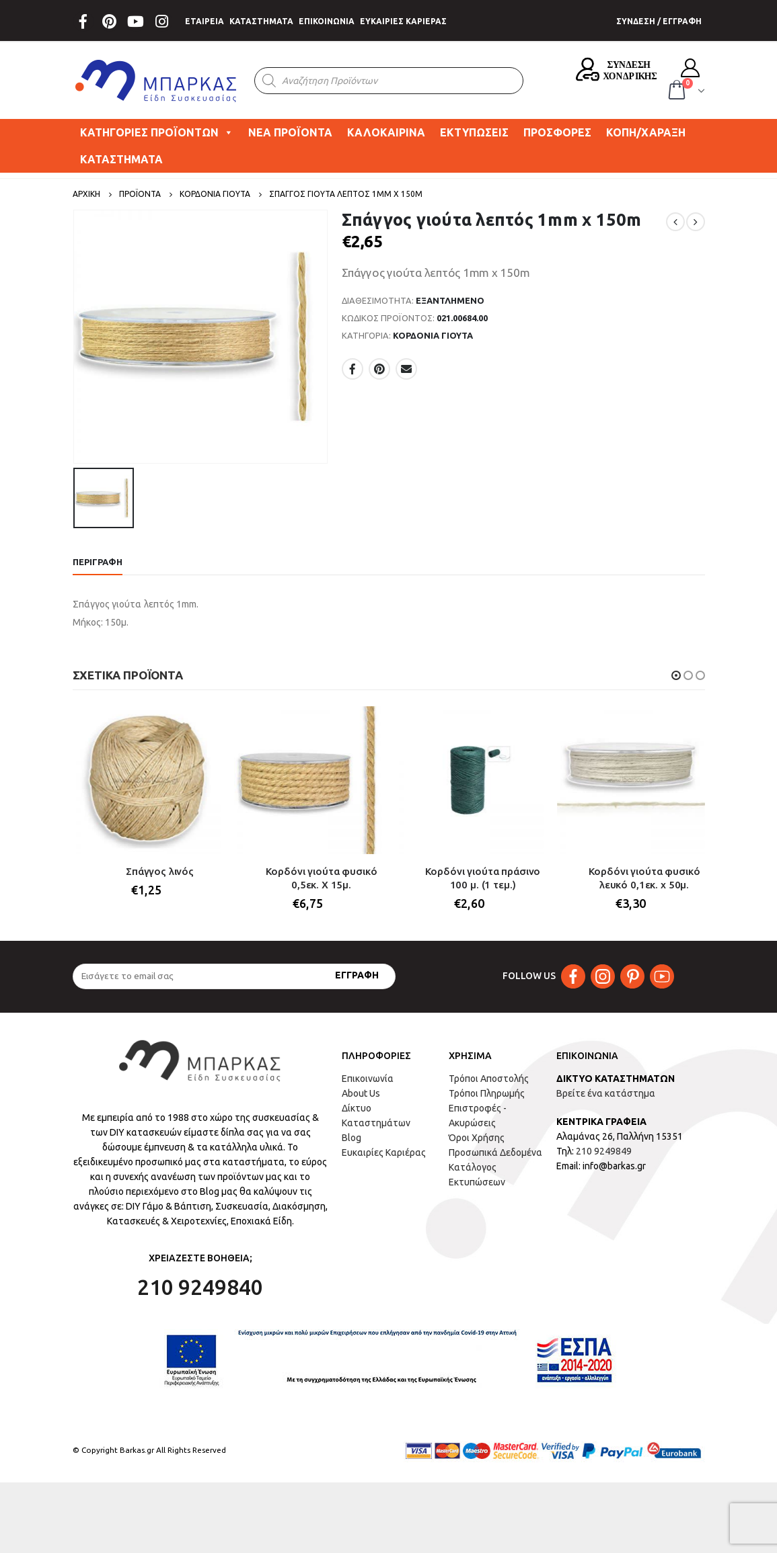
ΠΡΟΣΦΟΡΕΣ (557, 132)
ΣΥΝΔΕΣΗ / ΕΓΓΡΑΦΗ (659, 21)
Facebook (352, 369)
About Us (361, 1093)
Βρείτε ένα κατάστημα (605, 1093)
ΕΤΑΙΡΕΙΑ (204, 21)
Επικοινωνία (368, 1078)
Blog (351, 1137)
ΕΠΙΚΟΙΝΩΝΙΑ (327, 21)
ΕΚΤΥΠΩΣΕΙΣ (474, 132)
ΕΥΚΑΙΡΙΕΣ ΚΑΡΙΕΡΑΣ (403, 21)
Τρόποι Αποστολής (489, 1078)
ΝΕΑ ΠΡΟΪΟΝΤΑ (290, 132)
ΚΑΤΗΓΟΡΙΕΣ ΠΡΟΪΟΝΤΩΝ (156, 132)
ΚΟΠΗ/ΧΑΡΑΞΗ (646, 132)
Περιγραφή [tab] (97, 561)
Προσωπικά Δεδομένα (495, 1152)
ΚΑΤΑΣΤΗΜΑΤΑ (261, 21)
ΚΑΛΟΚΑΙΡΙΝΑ (386, 132)
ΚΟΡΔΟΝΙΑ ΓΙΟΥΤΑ (433, 335)
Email (406, 369)
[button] (676, 675)
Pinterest (379, 369)
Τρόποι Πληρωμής (487, 1093)
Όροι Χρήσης (477, 1137)
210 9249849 (604, 1151)
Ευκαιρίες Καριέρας (384, 1152)
